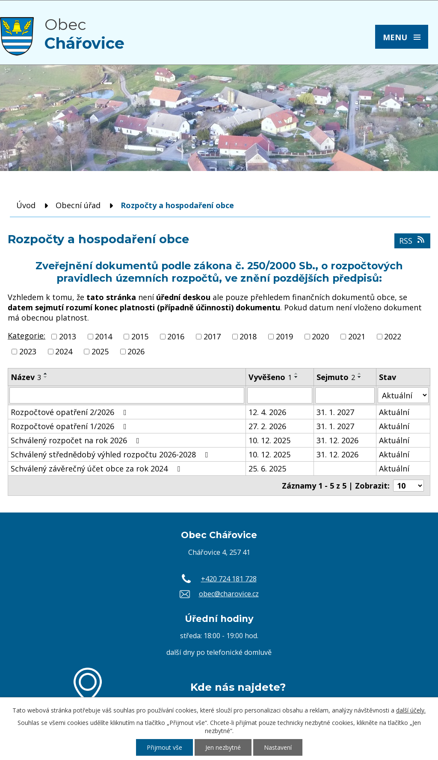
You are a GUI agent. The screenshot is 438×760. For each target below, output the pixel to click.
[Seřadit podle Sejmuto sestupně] (359, 377)
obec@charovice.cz (229, 593)
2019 (284, 336)
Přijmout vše (164, 747)
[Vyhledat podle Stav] (403, 395)
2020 (320, 336)
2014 (103, 336)
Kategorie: (26, 335)
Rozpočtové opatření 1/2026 (70, 426)
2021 (356, 336)
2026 (136, 351)
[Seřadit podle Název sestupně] (45, 377)
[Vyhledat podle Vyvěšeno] (279, 395)
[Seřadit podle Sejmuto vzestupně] (359, 373)
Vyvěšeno (270, 377)
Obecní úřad (78, 205)
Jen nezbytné (223, 747)
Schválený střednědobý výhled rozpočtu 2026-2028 (111, 454)
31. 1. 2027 (335, 412)
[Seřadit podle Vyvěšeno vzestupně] (296, 373)
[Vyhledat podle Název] (126, 395)
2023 (27, 351)
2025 (100, 351)
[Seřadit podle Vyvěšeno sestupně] (296, 377)
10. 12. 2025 (269, 440)
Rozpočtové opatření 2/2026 (70, 412)
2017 (212, 336)
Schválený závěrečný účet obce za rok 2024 (97, 468)
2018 (248, 336)
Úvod (26, 205)
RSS (412, 241)
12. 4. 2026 (267, 412)
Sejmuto (336, 377)
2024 (63, 351)
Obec (84, 34)
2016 (175, 336)
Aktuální (394, 412)
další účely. (411, 710)
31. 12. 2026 (337, 440)
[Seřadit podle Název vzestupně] (45, 373)
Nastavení (278, 747)
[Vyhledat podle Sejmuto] (345, 395)
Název (26, 377)
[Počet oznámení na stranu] (408, 486)
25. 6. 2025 (267, 468)
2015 (139, 336)
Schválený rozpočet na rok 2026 (77, 440)
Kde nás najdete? (238, 686)
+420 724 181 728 (229, 578)
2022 (392, 336)
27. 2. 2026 (267, 426)
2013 (67, 336)
